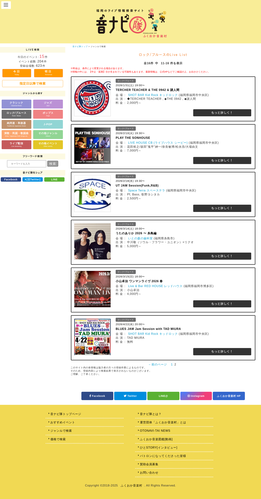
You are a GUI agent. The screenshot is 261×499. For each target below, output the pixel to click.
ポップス (48, 114)
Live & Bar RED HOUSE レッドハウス (155, 286)
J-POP (48, 124)
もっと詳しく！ (222, 112)
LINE (54, 179)
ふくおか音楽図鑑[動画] (156, 439)
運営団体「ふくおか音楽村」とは (163, 422)
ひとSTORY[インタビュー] (158, 447)
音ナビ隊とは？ (150, 414)
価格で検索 (58, 439)
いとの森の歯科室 (140, 238)
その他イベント (47, 144)
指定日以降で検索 (33, 83)
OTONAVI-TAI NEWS (155, 430)
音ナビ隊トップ (80, 46)
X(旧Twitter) (33, 179)
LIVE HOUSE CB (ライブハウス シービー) (158, 142)
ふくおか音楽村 (131, 485)
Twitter (130, 395)
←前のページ (157, 364)
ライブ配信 (16, 144)
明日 (48, 72)
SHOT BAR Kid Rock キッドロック (153, 95)
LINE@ (163, 395)
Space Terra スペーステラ (146, 190)
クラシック (16, 104)
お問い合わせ (149, 472)
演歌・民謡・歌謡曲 (16, 134)
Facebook (10, 179)
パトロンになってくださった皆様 (163, 455)
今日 (16, 72)
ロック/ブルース (16, 114)
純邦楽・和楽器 (16, 124)
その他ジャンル (47, 134)
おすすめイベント (62, 422)
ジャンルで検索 (61, 430)
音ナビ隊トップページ (65, 414)
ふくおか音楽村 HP (229, 395)
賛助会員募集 (149, 464)
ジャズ (48, 104)
